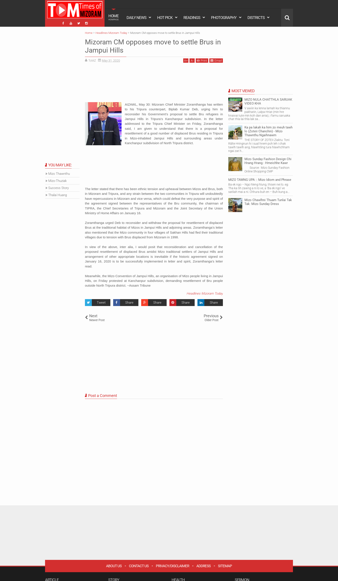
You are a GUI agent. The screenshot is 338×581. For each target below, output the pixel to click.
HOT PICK (164, 17)
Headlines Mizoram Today (204, 293)
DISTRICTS (256, 17)
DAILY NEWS (136, 17)
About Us (114, 566)
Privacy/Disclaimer (172, 566)
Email (216, 60)
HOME (113, 17)
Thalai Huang (57, 195)
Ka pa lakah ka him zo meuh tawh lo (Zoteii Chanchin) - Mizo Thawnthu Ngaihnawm (268, 131)
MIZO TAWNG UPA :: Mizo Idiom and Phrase (259, 180)
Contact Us (139, 566)
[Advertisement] (154, 84)
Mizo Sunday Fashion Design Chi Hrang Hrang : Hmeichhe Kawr (267, 161)
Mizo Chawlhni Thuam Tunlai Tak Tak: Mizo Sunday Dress (268, 202)
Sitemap (225, 566)
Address (203, 566)
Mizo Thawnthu (59, 174)
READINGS (191, 17)
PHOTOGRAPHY (223, 17)
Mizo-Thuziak (57, 181)
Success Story (58, 188)
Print (202, 60)
